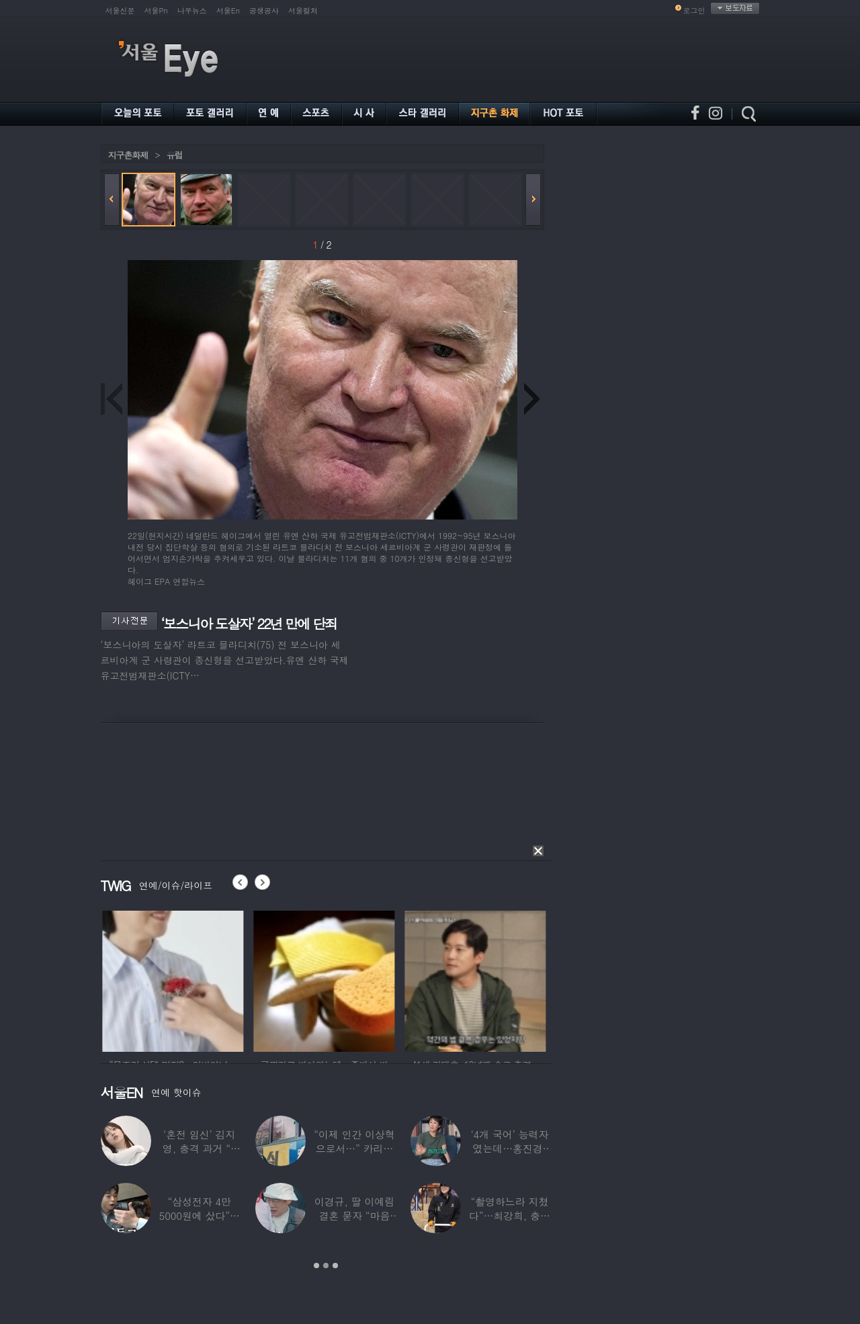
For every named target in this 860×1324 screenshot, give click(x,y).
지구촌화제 (128, 155)
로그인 (694, 10)
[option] (196, 979)
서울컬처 (303, 10)
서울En (228, 10)
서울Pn (156, 10)
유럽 (175, 155)
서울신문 (120, 10)
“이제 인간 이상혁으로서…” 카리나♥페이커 (354, 1148)
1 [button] (316, 1265)
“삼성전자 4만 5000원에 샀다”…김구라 (199, 1215)
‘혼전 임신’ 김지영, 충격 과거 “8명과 (199, 1148)
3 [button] (335, 1265)
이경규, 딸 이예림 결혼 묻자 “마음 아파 (354, 1215)
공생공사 (264, 10)
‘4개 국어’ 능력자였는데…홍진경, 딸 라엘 (509, 1148)
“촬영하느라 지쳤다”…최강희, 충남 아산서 (509, 1215)
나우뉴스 (192, 10)
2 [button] (326, 1265)
